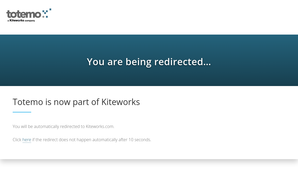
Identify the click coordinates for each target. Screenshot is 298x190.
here (26, 139)
